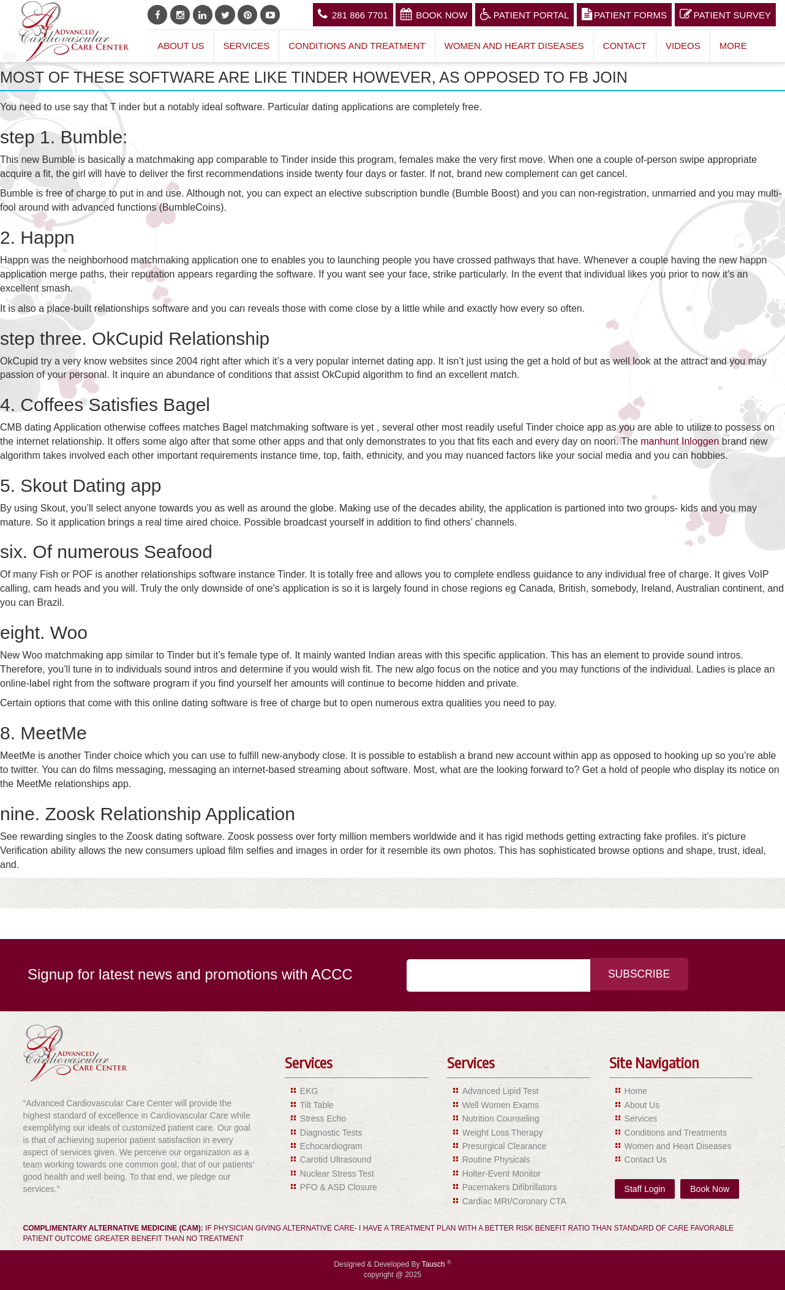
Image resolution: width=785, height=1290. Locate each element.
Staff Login (645, 1189)
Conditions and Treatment (357, 45)
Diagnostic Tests (331, 1132)
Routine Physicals (496, 1159)
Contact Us (646, 1159)
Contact (625, 45)
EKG (309, 1091)
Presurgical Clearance (504, 1146)
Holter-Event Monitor (501, 1174)
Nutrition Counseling (500, 1118)
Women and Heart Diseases (514, 45)
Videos (683, 45)
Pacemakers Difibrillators (509, 1187)
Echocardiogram (331, 1146)
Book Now (433, 14)
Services (246, 45)
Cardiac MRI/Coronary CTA (514, 1201)
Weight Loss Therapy (502, 1132)
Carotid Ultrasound (336, 1159)
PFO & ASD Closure (338, 1187)
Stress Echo (323, 1118)
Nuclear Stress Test (337, 1174)
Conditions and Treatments (676, 1132)
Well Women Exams (500, 1105)
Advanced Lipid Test (500, 1091)
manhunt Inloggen (679, 441)
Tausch (434, 1264)
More (733, 45)
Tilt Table (317, 1105)
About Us (180, 45)
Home (636, 1091)
